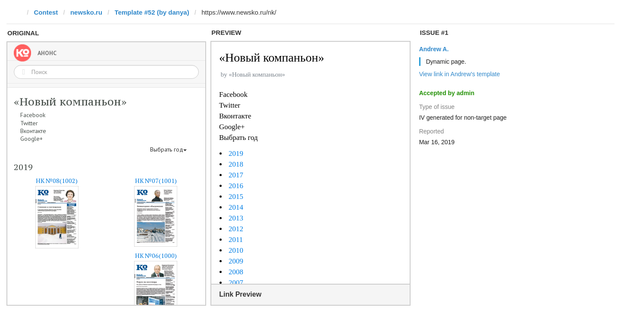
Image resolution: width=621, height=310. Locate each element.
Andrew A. (434, 49)
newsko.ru (86, 12)
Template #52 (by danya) (152, 12)
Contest (46, 12)
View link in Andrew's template (459, 74)
